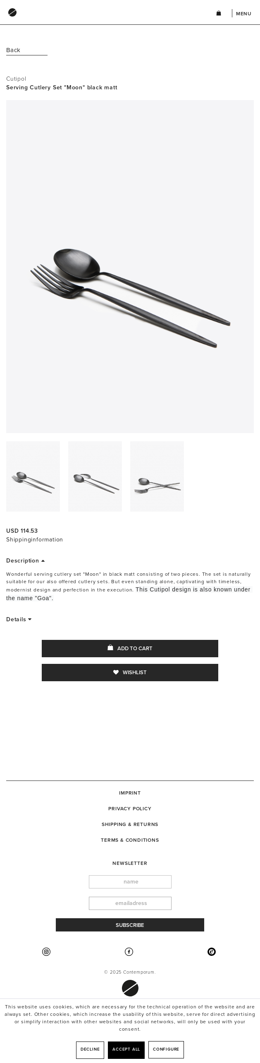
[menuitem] (102, 20)
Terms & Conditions (130, 840)
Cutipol (16, 78)
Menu (244, 14)
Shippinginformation (34, 539)
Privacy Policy (129, 809)
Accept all (126, 1049)
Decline (90, 1049)
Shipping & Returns (130, 824)
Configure (166, 1049)
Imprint (130, 793)
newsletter (129, 863)
